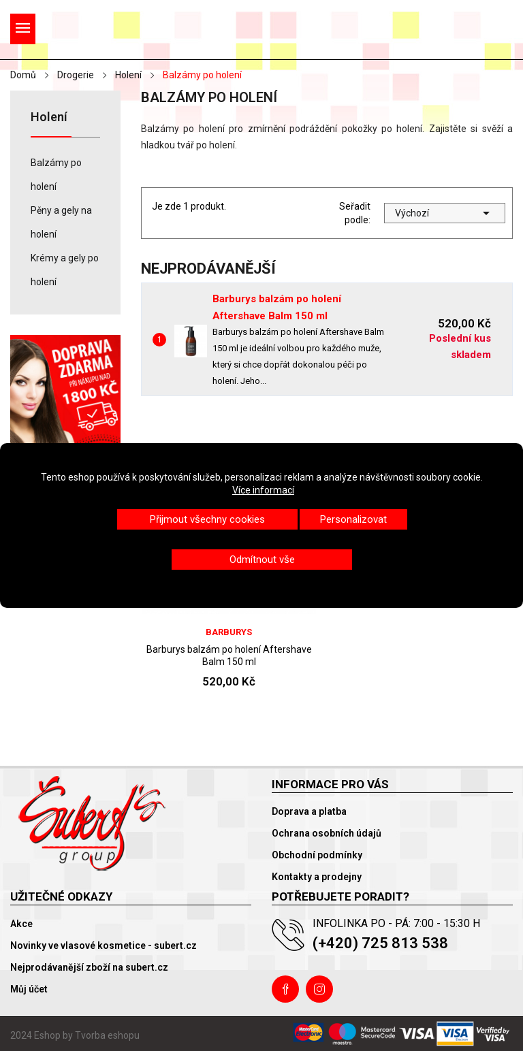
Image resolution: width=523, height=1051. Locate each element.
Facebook (285, 989)
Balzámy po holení (56, 174)
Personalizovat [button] (353, 519)
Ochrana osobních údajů (326, 833)
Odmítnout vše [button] (262, 559)
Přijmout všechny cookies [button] (207, 519)
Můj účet (29, 989)
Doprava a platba (309, 811)
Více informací (263, 490)
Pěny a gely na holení (61, 222)
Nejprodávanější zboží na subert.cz (89, 967)
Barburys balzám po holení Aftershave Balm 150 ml (229, 655)
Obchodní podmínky (317, 855)
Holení (49, 117)
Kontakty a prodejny (317, 876)
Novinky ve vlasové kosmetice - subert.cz (103, 945)
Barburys (229, 632)
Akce (21, 923)
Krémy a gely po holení (65, 270)
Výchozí (444, 213)
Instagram (319, 989)
